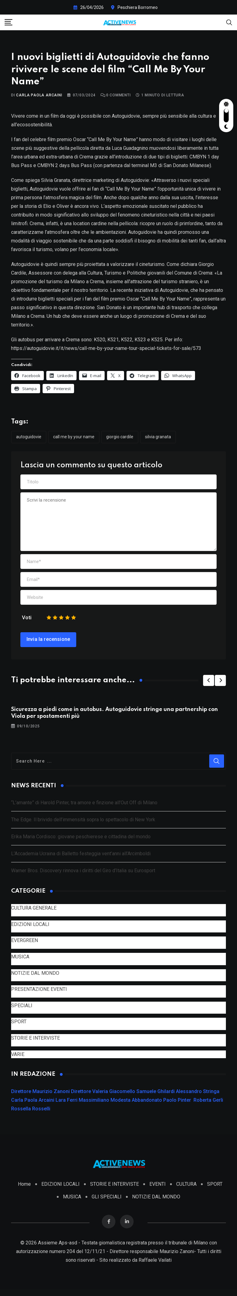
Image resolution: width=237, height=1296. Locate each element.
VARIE (17, 1058)
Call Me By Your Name (73, 440)
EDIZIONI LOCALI (30, 928)
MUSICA (20, 960)
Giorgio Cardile (119, 440)
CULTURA (186, 1191)
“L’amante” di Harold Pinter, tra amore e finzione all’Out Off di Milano (84, 806)
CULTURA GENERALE (33, 911)
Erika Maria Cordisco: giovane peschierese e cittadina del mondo (81, 840)
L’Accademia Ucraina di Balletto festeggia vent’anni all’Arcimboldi (81, 857)
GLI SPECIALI (107, 1203)
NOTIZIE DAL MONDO (35, 976)
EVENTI (157, 1191)
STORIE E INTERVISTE (35, 1041)
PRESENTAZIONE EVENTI (39, 992)
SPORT (19, 1025)
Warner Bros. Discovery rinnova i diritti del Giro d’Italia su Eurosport (83, 874)
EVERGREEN (24, 944)
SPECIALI (21, 1009)
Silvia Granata (158, 440)
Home (24, 1191)
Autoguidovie (28, 440)
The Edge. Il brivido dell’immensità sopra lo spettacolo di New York (83, 823)
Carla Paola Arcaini (39, 98)
